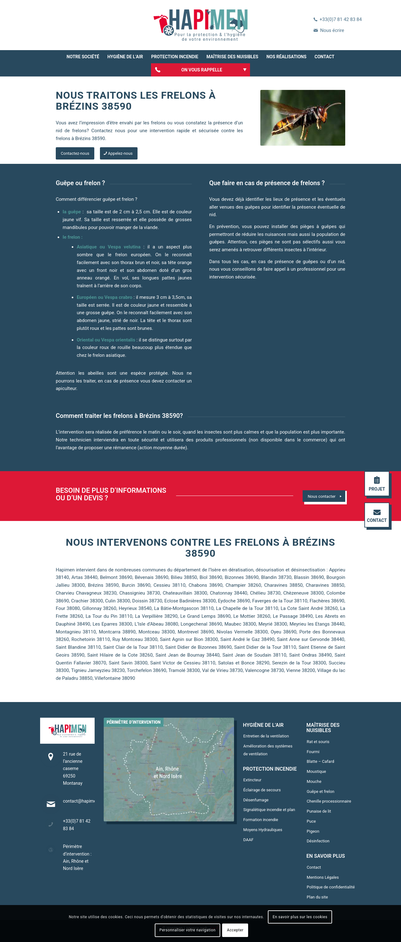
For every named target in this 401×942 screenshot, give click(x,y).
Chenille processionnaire (329, 801)
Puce (311, 821)
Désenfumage (256, 800)
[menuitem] (83, 56)
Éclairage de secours (262, 790)
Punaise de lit (319, 811)
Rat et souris (318, 741)
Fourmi (313, 751)
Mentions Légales (323, 877)
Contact (314, 867)
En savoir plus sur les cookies (300, 917)
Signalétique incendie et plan (269, 809)
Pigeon (313, 831)
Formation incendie (260, 819)
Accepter (235, 930)
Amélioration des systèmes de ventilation (268, 750)
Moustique (316, 771)
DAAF (248, 839)
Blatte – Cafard (320, 761)
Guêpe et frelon (320, 791)
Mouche (314, 781)
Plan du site (317, 897)
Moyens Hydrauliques (262, 829)
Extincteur (252, 780)
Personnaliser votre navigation (187, 930)
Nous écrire (332, 30)
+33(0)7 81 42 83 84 (341, 19)
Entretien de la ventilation (266, 736)
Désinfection (318, 841)
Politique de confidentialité (331, 887)
